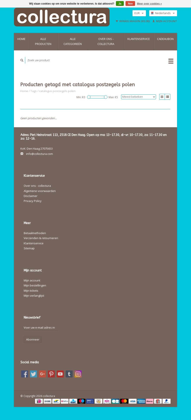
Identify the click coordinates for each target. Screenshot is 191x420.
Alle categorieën (73, 41)
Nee (130, 3)
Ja (119, 3)
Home (21, 39)
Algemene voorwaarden (40, 191)
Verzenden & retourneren (41, 238)
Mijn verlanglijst (34, 296)
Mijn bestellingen (35, 285)
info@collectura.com (39, 154)
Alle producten (43, 41)
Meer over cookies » (149, 3)
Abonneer (32, 339)
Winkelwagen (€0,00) (133, 21)
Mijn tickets (31, 291)
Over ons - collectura (105, 41)
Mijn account (164, 21)
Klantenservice (138, 39)
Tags (33, 91)
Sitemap (29, 248)
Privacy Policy (33, 201)
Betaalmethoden (35, 233)
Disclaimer (30, 196)
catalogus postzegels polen (57, 91)
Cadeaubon (165, 39)
